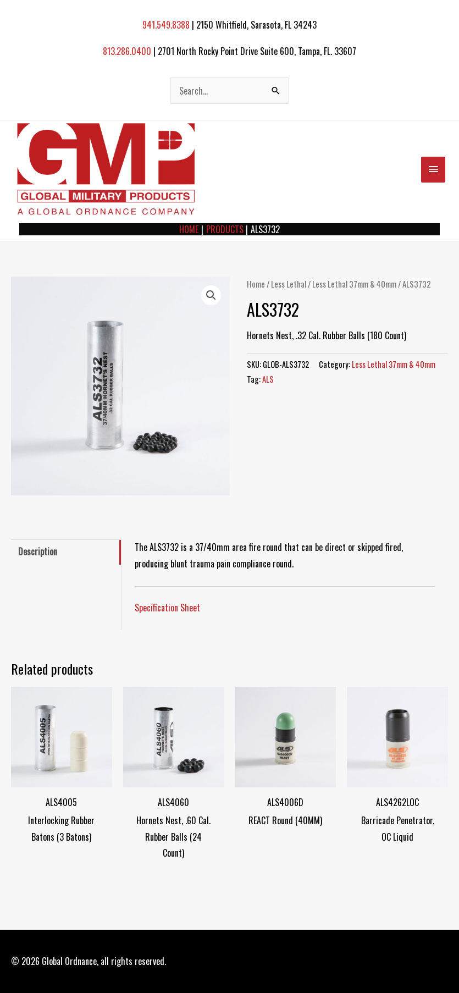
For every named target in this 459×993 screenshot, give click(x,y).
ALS (268, 379)
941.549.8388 (166, 24)
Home (256, 284)
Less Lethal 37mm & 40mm (354, 284)
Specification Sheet (167, 607)
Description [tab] (37, 551)
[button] (211, 295)
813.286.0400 (127, 51)
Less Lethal (288, 284)
